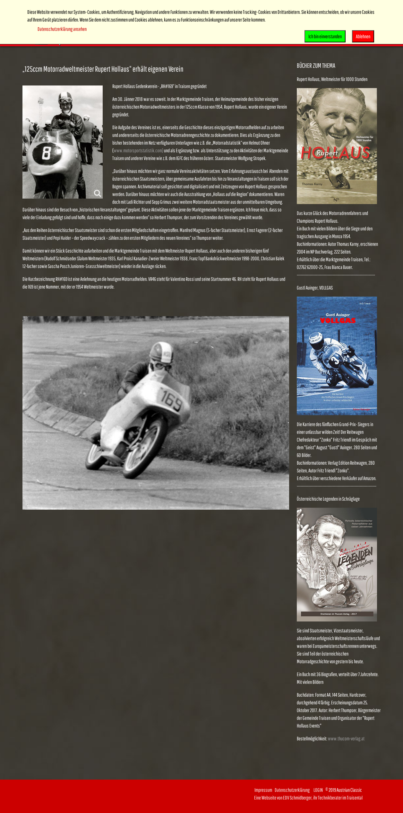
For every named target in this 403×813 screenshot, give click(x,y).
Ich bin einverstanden (325, 36)
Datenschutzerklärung (294, 790)
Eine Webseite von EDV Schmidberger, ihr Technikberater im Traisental (308, 797)
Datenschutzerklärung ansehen (62, 29)
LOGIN (318, 790)
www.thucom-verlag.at (346, 738)
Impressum (263, 790)
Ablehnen (363, 36)
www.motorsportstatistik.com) (138, 150)
